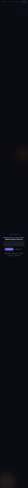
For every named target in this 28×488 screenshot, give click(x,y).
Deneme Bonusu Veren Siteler (16, 1)
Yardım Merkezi (24, 1)
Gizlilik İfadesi (4, 1)
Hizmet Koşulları (9, 1)
